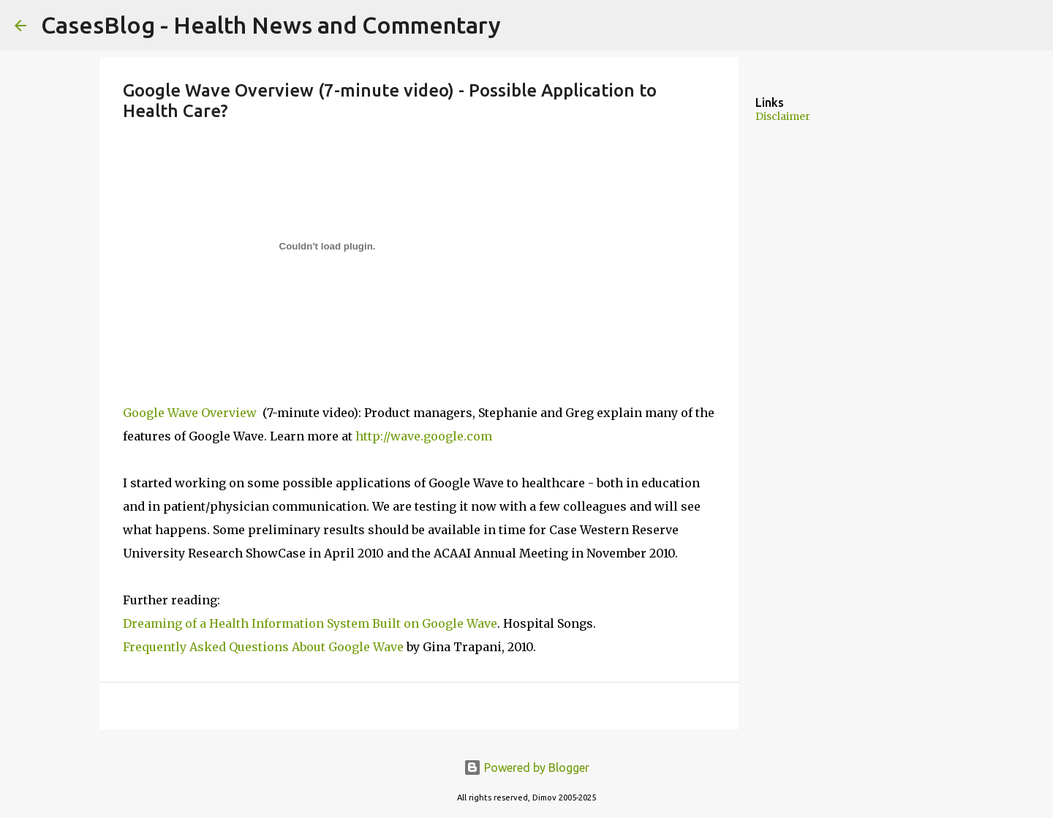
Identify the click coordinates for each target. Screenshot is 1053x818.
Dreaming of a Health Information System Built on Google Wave (310, 623)
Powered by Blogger (526, 767)
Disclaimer (782, 116)
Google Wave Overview (191, 412)
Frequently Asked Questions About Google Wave (263, 646)
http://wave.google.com (423, 436)
